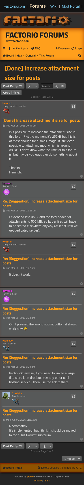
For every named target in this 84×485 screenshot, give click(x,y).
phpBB (30, 476)
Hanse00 (7, 340)
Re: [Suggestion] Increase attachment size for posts (40, 203)
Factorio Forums (37, 34)
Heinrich (7, 103)
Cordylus (17, 393)
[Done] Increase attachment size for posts (42, 72)
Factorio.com (14, 6)
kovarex (7, 183)
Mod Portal (71, 6)
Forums (38, 6)
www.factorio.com (18, 41)
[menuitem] (18, 49)
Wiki (53, 6)
